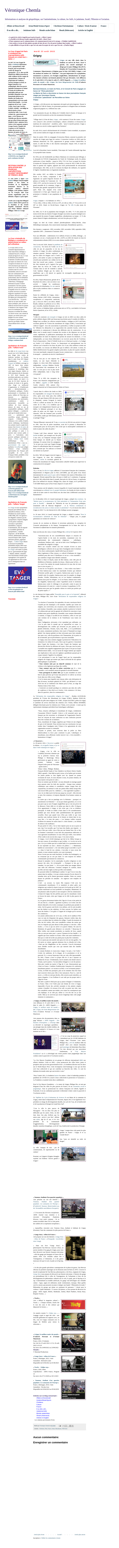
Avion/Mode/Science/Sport (39, 26)
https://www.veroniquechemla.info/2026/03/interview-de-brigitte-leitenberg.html (18, 495)
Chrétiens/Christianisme (63, 26)
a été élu (71, 1043)
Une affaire (17, 447)
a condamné (15, 64)
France (103, 26)
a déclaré (68, 532)
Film (46, 1428)
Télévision (64, 1428)
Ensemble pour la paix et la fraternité (67, 594)
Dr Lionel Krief (20, 351)
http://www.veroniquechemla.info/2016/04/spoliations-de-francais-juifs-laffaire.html (18, 489)
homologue (65, 1047)
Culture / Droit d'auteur (87, 26)
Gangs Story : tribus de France (44, 1356)
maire (38, 1119)
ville (72, 205)
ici (20, 196)
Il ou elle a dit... (13, 30)
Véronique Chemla (22, 10)
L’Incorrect (50, 743)
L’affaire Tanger (18, 541)
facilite (35, 435)
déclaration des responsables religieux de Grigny (52, 696)
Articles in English (85, 30)
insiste (42, 459)
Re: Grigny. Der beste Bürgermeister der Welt (62, 82)
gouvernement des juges (16, 445)
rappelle (44, 383)
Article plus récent (39, 1534)
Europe (53, 1022)
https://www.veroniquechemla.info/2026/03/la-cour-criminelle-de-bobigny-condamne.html (18, 338)
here (19, 210)
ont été (58, 247)
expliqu (44, 365)
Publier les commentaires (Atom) (50, 1538)
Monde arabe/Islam (47, 30)
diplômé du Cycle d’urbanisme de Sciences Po (51, 1097)
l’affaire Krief (18, 439)
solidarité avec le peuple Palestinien (55, 490)
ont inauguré (48, 394)
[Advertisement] (59, 1514)
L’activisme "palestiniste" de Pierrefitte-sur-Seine (51, 97)
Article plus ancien (79, 1534)
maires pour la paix (49, 475)
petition (10, 203)
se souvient (61, 422)
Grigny (62, 60)
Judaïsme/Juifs (29, 30)
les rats (52, 286)
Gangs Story (37, 1274)
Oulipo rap (52, 1313)
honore (56, 1075)
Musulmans (58, 1428)
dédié (81, 1060)
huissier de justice (21, 427)
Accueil (59, 1534)
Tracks (36, 1367)
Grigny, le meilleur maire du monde (45, 1007)
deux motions (79, 499)
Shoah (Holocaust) (66, 30)
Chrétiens (41, 1428)
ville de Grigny (49, 470)
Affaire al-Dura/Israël (15, 26)
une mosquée (51, 317)
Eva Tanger (11, 508)
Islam (53, 1428)
